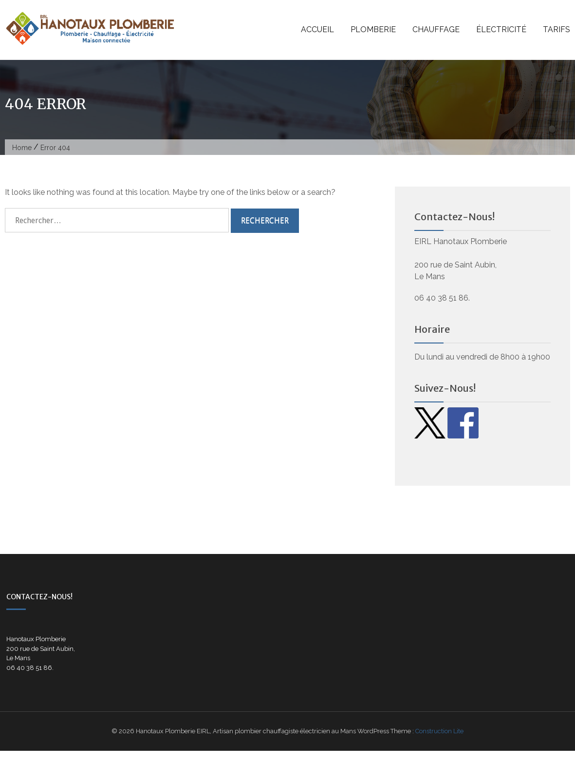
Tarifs (556, 29)
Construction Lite (439, 731)
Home (22, 148)
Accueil (317, 29)
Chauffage (436, 29)
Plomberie (373, 29)
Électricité (501, 29)
